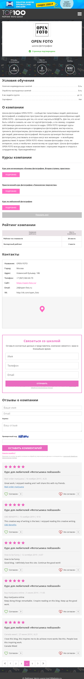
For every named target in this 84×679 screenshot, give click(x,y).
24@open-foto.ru (24, 287)
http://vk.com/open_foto (28, 292)
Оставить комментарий (25, 448)
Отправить (42, 383)
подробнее (10, 174)
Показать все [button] (42, 214)
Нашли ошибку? (9, 453)
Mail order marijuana (14, 486)
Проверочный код (9, 436)
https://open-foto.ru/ (26, 283)
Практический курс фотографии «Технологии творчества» (29, 185)
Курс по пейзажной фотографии (17, 201)
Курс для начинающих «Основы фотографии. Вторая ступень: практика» (36, 168)
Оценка (5, 419)
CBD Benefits (10, 524)
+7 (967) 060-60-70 (25, 278)
